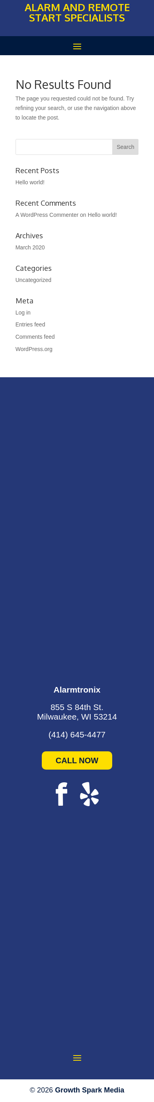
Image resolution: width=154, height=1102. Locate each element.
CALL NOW (77, 760)
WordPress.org (34, 349)
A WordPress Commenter (47, 215)
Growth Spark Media (89, 1090)
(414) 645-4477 (77, 734)
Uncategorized (33, 280)
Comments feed (35, 337)
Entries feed (30, 324)
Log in (23, 312)
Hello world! (30, 182)
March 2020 (30, 247)
